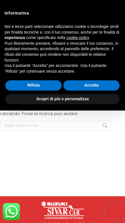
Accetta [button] (91, 85)
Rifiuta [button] (33, 85)
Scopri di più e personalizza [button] (62, 99)
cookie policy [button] (77, 37)
